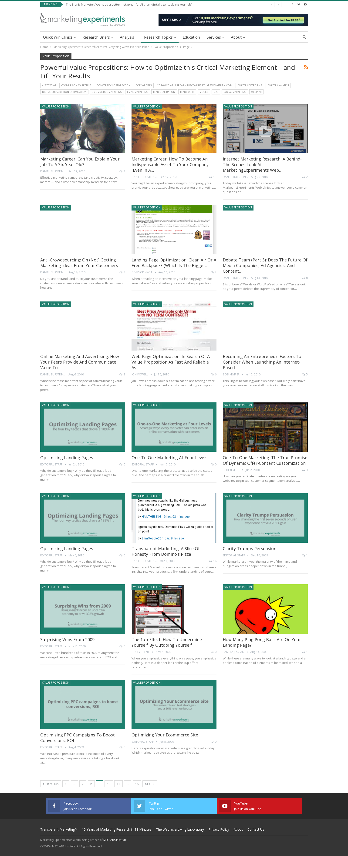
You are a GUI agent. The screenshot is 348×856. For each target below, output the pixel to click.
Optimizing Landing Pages (66, 457)
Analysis (127, 37)
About (236, 37)
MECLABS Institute (115, 840)
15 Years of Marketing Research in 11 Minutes (116, 829)
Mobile (203, 92)
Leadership (187, 92)
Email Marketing (137, 92)
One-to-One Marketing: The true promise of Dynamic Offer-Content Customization (265, 460)
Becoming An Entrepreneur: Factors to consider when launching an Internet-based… (262, 362)
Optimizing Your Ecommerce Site (165, 735)
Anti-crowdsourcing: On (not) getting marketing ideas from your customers (79, 262)
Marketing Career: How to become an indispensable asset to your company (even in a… (170, 164)
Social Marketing (234, 92)
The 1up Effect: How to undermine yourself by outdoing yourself (167, 642)
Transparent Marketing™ (58, 829)
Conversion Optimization (113, 85)
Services (214, 37)
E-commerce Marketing (107, 92)
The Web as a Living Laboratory (180, 829)
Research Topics (158, 37)
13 (212, 177)
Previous (50, 784)
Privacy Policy (219, 829)
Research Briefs (96, 37)
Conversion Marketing (76, 85)
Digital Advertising (249, 85)
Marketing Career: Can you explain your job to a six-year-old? (80, 161)
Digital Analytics (278, 85)
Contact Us (255, 829)
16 (212, 561)
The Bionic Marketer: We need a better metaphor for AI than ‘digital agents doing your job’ (129, 4)
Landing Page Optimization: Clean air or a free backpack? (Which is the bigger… (174, 262)
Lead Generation (164, 92)
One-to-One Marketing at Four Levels (169, 457)
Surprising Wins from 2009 (67, 639)
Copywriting (143, 85)
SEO (215, 92)
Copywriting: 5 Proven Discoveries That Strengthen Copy (194, 85)
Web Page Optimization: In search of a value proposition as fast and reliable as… (171, 362)
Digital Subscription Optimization (64, 92)
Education (191, 37)
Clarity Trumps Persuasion (249, 548)
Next (150, 784)
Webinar (256, 92)
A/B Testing (49, 85)
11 (118, 784)
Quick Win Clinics (57, 37)
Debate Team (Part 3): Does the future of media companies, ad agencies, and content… (265, 265)
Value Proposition (55, 106)
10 (108, 784)
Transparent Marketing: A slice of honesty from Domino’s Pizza (166, 551)
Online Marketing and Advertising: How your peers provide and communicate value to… (79, 362)
